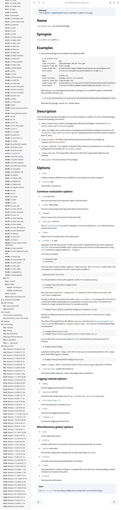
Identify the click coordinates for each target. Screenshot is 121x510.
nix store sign (12, 266)
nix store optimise (14, 248)
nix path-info (12, 135)
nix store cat (12, 215)
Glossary (5, 321)
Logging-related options (52, 378)
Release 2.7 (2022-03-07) (14, 389)
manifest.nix (14, 287)
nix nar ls (11, 129)
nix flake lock (12, 53)
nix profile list (12, 153)
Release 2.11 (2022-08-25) (14, 377)
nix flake (10, 34)
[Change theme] (39, 2)
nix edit (10, 28)
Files (6, 278)
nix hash (10, 74)
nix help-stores (13, 102)
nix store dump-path (15, 231)
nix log (10, 116)
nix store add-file (13, 209)
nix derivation (12, 15)
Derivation (8, 309)
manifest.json (14, 290)
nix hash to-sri (12, 96)
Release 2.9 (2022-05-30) (14, 383)
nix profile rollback (14, 160)
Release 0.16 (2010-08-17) (14, 460)
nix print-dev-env (13, 138)
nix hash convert (13, 77)
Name (42, 20)
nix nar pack (12, 132)
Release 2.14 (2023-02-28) (14, 368)
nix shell (10, 200)
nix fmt (10, 71)
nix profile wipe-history (15, 166)
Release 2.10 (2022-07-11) (14, 380)
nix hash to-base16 (14, 86)
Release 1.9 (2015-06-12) (14, 423)
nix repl (10, 190)
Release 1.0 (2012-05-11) (14, 457)
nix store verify (13, 269)
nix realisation (12, 169)
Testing (7, 331)
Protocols (5, 312)
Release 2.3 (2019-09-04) (14, 402)
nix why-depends (13, 275)
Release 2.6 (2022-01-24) (14, 392)
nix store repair (13, 263)
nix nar (10, 119)
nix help (10, 99)
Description (46, 111)
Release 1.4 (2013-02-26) (14, 445)
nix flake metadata (14, 56)
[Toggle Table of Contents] (34, 2)
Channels (10, 294)
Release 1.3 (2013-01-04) (14, 448)
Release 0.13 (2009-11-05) (14, 469)
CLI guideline (9, 340)
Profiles (10, 284)
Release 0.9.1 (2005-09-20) (14, 488)
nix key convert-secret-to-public (16, 109)
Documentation (10, 334)
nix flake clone (12, 43)
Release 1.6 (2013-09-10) (14, 435)
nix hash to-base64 (14, 93)
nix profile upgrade (14, 163)
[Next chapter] (114, 502)
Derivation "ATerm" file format (15, 318)
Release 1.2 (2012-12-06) (14, 451)
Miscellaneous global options (55, 427)
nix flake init (12, 49)
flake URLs (75, 339)
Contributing (6, 324)
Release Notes (7, 346)
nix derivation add (14, 19)
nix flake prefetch (13, 62)
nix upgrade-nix (13, 272)
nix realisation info (14, 172)
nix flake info (12, 46)
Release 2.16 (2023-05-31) (14, 361)
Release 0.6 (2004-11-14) (14, 503)
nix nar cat (11, 123)
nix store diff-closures (15, 227)
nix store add (12, 206)
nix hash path (12, 83)
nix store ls (11, 240)
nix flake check (12, 40)
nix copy (10, 9)
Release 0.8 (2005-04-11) (14, 497)
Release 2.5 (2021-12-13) (14, 395)
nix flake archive (13, 37)
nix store (10, 203)
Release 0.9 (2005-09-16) (14, 491)
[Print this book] (110, 2)
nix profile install (13, 150)
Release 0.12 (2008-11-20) (14, 472)
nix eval (10, 31)
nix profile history (14, 147)
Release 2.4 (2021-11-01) (14, 398)
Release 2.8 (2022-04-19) (14, 386)
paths (43, 250)
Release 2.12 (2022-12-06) (14, 374)
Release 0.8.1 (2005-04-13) (14, 494)
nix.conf (10, 281)
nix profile (11, 141)
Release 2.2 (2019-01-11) (14, 405)
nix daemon (11, 12)
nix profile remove (14, 157)
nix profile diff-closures (15, 144)
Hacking (7, 328)
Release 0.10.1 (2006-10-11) (15, 479)
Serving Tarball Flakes (12, 315)
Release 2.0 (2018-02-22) (14, 411)
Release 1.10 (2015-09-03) (14, 420)
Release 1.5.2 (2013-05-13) (14, 439)
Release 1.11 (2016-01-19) (14, 417)
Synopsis (44, 34)
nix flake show (12, 65)
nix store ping (12, 257)
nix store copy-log (14, 218)
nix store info (12, 237)
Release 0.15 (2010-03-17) (14, 463)
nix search (11, 197)
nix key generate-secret (16, 113)
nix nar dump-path (14, 126)
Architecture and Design (10, 300)
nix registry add (13, 178)
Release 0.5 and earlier (13, 506)
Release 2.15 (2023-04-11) (14, 364)
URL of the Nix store (52, 226)
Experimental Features (13, 337)
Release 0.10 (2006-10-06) (14, 482)
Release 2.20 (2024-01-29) (14, 349)
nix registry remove (14, 187)
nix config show (12, 6)
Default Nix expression (15, 297)
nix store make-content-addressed (16, 244)
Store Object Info (11, 306)
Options (43, 167)
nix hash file (12, 80)
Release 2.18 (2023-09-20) (14, 355)
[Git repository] (114, 2)
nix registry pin (13, 184)
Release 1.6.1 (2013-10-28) (14, 432)
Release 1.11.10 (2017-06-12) (15, 414)
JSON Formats (7, 303)
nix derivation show (14, 22)
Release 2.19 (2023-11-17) (14, 352)
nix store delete (13, 224)
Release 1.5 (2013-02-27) (14, 442)
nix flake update (13, 68)
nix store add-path (14, 212)
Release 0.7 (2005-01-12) (14, 500)
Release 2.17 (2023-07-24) (14, 358)
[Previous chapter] (38, 502)
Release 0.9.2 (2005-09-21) (14, 485)
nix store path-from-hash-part (16, 252)
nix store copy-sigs (14, 221)
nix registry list (13, 181)
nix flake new (12, 59)
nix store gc (11, 234)
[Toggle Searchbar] (43, 2)
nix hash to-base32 (14, 89)
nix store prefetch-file (15, 260)
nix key (10, 105)
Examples (45, 47)
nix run (10, 193)
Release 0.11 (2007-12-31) (14, 476)
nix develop (11, 25)
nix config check (13, 3)
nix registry (11, 175)
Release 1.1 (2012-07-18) (14, 454)
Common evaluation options (55, 191)
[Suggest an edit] (117, 2)
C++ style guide (10, 343)
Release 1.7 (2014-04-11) (14, 429)
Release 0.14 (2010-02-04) (14, 466)
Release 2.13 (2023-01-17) (14, 371)
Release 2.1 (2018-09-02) (14, 408)
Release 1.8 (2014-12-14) (14, 426)
